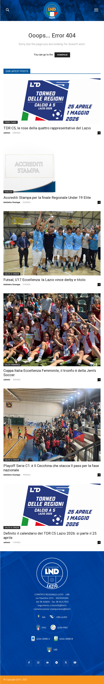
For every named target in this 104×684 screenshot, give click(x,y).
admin (6, 132)
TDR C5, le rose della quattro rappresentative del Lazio (47, 128)
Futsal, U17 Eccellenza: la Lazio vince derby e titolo (44, 280)
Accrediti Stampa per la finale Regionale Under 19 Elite (47, 198)
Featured (8, 192)
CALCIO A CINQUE (11, 274)
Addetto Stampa (11, 202)
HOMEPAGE (62, 55)
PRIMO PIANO (10, 122)
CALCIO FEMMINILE (12, 364)
